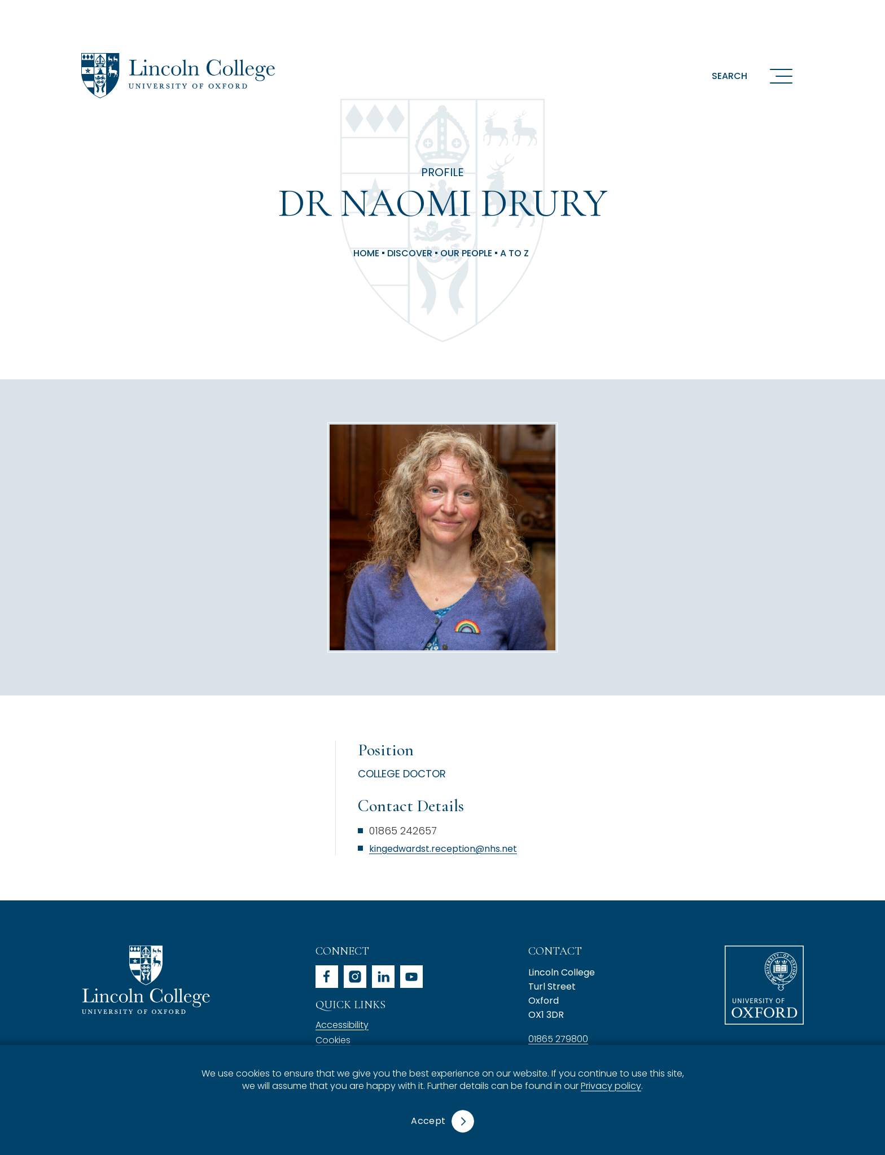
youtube (411, 976)
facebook (327, 976)
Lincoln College (145, 980)
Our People (466, 253)
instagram (355, 976)
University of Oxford (764, 985)
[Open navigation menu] (781, 75)
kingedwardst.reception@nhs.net (443, 848)
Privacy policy (611, 1086)
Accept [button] (428, 1120)
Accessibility (342, 1024)
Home (366, 253)
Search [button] (729, 75)
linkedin (383, 976)
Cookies (333, 1040)
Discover (409, 253)
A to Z (514, 253)
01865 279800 (558, 1038)
